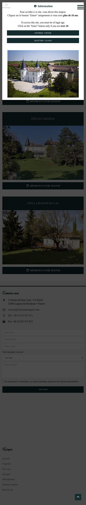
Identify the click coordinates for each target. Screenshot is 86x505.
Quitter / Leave (43, 40)
